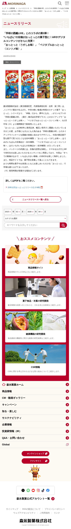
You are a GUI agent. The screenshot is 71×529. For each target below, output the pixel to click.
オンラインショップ (37, 453)
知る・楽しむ (9, 411)
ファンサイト (39, 461)
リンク (57, 513)
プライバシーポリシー (55, 509)
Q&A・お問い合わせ (13, 438)
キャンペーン (9, 404)
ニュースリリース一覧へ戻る (35, 199)
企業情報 (7, 424)
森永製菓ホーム (15, 384)
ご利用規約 (45, 513)
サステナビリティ (12, 418)
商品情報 (7, 391)
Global (35, 444)
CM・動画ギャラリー (13, 398)
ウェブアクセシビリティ (24, 513)
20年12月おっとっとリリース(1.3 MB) (24, 187)
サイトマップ (12, 509)
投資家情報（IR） (12, 431)
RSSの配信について (31, 509)
